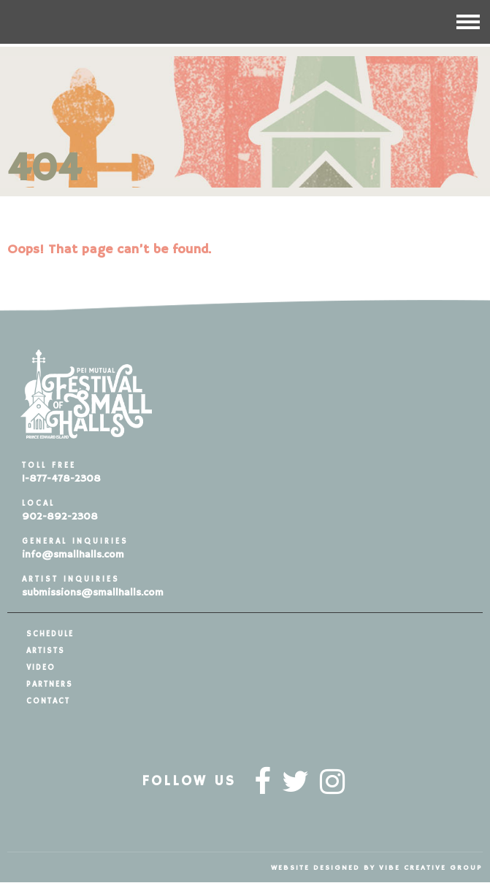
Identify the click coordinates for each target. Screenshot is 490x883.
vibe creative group (431, 867)
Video (40, 668)
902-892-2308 (60, 516)
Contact (48, 701)
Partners (49, 684)
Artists (45, 651)
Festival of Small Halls (102, 21)
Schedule (50, 634)
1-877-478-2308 (61, 478)
